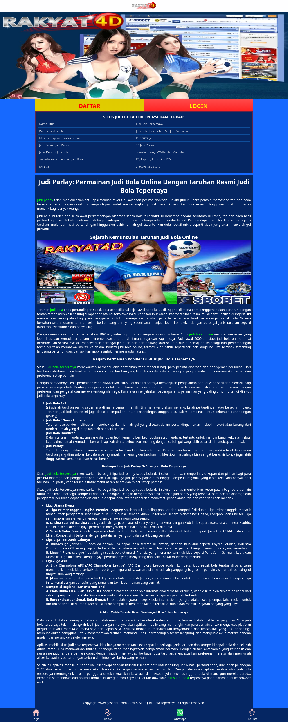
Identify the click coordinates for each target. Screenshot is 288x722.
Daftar (108, 715)
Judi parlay (45, 200)
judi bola (56, 310)
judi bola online (201, 334)
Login (35, 715)
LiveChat (252, 715)
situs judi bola (178, 678)
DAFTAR (89, 106)
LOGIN (198, 106)
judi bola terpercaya (61, 367)
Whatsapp (180, 715)
